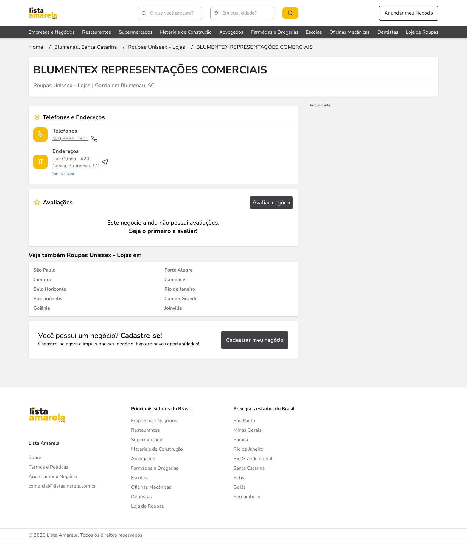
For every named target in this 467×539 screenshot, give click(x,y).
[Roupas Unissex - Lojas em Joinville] (173, 308)
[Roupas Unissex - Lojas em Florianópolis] (47, 298)
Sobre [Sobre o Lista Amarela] (35, 457)
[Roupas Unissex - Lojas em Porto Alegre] (178, 270)
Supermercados (148, 439)
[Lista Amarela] (43, 13)
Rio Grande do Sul (253, 458)
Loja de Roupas (147, 506)
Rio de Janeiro (248, 449)
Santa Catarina (249, 468)
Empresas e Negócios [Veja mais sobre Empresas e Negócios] (52, 32)
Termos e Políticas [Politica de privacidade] (48, 467)
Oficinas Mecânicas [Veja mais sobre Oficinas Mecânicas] (349, 32)
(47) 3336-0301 (75, 138)
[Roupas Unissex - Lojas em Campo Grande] (181, 298)
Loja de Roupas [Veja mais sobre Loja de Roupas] (422, 32)
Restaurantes (145, 430)
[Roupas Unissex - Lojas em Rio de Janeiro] (179, 289)
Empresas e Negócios (154, 420)
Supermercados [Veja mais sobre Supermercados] (135, 32)
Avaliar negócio (271, 202)
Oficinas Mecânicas (151, 487)
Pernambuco (247, 496)
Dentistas (141, 496)
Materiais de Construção (157, 449)
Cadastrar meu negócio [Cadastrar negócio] (254, 340)
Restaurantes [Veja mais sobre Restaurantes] (96, 32)
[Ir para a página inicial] (36, 47)
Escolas (139, 477)
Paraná (241, 439)
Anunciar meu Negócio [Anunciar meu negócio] (409, 13)
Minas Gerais (247, 430)
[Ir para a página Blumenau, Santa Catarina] (85, 47)
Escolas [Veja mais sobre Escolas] (314, 32)
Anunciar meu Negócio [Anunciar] (53, 476)
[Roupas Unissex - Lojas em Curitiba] (42, 279)
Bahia (239, 477)
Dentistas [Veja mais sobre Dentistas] (387, 32)
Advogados (143, 458)
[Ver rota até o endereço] (80, 166)
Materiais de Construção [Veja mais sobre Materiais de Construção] (186, 32)
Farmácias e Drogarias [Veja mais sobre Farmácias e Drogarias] (274, 32)
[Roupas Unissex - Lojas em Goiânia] (41, 308)
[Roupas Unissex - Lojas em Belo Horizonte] (49, 289)
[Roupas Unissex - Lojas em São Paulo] (44, 270)
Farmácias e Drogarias (154, 468)
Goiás (240, 487)
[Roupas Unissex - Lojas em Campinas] (175, 279)
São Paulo (244, 420)
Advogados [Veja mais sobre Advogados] (231, 32)
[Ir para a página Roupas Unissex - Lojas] (156, 47)
